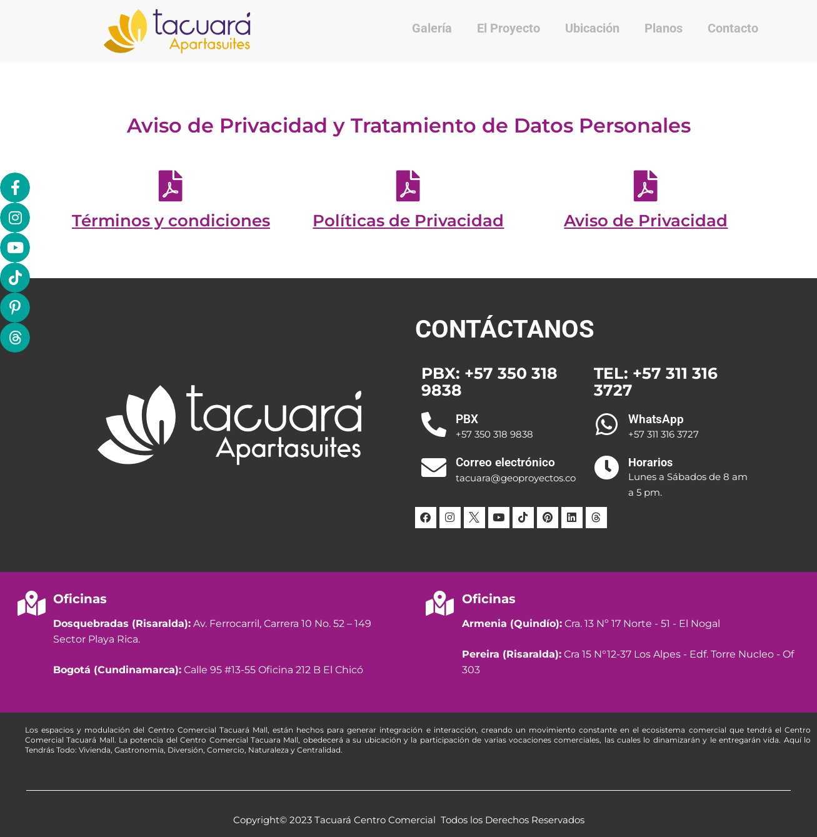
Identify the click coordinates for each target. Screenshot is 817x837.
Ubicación (592, 28)
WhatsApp (656, 419)
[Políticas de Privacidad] (408, 185)
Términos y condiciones (171, 221)
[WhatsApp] (606, 424)
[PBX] (433, 424)
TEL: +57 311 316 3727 (656, 381)
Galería (432, 28)
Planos (663, 28)
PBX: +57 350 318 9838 (489, 381)
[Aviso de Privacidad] (645, 185)
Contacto (733, 28)
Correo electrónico (505, 462)
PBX (467, 419)
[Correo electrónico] (433, 467)
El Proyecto (508, 28)
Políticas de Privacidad (408, 221)
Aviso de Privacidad (646, 221)
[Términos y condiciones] (170, 185)
